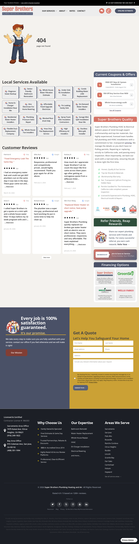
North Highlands (48, 527)
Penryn (94, 527)
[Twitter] (52, 504)
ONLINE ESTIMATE (125, 11)
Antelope (65, 518)
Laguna (21, 524)
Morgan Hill (128, 524)
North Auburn (37, 527)
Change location (30, 3)
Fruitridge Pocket (109, 521)
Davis (25, 521)
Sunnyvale (118, 529)
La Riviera (16, 524)
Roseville (108, 440)
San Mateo (83, 529)
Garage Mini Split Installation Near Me (82, 119)
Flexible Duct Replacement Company (11, 131)
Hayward (108, 472)
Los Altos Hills (70, 524)
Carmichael (109, 465)
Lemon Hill (28, 524)
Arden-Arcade (73, 518)
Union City (125, 529)
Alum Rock (58, 518)
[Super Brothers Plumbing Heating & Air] (17, 11)
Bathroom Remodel (79, 429)
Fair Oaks (108, 461)
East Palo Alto (37, 521)
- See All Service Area (83, 532)
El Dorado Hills (46, 521)
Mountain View (9, 527)
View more (46, 257)
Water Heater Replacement (82, 433)
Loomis (56, 524)
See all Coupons (115, 110)
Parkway (70, 527)
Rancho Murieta (11, 529)
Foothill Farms (92, 521)
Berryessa (93, 518)
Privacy (62, 509)
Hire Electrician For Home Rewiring (28, 106)
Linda (39, 524)
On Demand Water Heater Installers (83, 106)
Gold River (121, 521)
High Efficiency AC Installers (64, 131)
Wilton (60, 532)
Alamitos (51, 518)
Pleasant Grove (102, 527)
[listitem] (115, 85)
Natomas (17, 527)
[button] (16, 352)
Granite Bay (109, 457)
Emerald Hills (67, 521)
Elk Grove (54, 521)
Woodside (73, 532)
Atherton (81, 518)
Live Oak (44, 524)
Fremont (100, 521)
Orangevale (57, 527)
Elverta (60, 521)
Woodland (66, 532)
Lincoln (108, 454)
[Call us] (108, 11)
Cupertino (20, 521)
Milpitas (112, 524)
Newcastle (29, 527)
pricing (128, 143)
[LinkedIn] (86, 504)
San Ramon (91, 529)
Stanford (112, 529)
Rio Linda (29, 529)
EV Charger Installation (80, 447)
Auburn (86, 518)
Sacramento (110, 429)
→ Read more (9, 186)
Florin (80, 521)
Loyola (84, 524)
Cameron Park (110, 518)
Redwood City (21, 529)
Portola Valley (119, 527)
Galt (116, 521)
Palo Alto (108, 436)
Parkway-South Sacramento (82, 527)
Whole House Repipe (79, 438)
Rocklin (108, 450)
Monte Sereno (120, 524)
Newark (23, 527)
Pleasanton (110, 527)
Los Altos (62, 524)
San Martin (75, 529)
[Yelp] (66, 504)
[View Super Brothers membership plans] (115, 254)
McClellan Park (97, 524)
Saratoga (105, 529)
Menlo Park (105, 524)
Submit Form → (80, 388)
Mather (89, 524)
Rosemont (41, 529)
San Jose (108, 432)
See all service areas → (113, 476)
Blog (57, 509)
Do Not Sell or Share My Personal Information (79, 509)
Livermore (50, 524)
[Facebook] (59, 504)
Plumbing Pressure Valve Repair (28, 119)
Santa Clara (98, 529)
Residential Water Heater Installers (10, 119)
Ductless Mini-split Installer (82, 131)
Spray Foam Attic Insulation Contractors (64, 119)
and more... (75, 455)
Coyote (14, 521)
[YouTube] (79, 504)
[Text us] (101, 11)
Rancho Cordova (111, 443)
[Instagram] (72, 504)
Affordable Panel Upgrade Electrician (46, 106)
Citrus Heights (110, 447)
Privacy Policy (93, 382)
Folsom (108, 468)
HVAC (73, 442)
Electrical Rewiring (78, 451)
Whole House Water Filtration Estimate (46, 92)
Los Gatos (78, 524)
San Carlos (62, 529)
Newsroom (50, 509)
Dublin (30, 521)
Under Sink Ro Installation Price (64, 92)
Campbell (119, 518)
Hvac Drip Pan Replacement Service (46, 131)
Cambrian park (101, 518)
